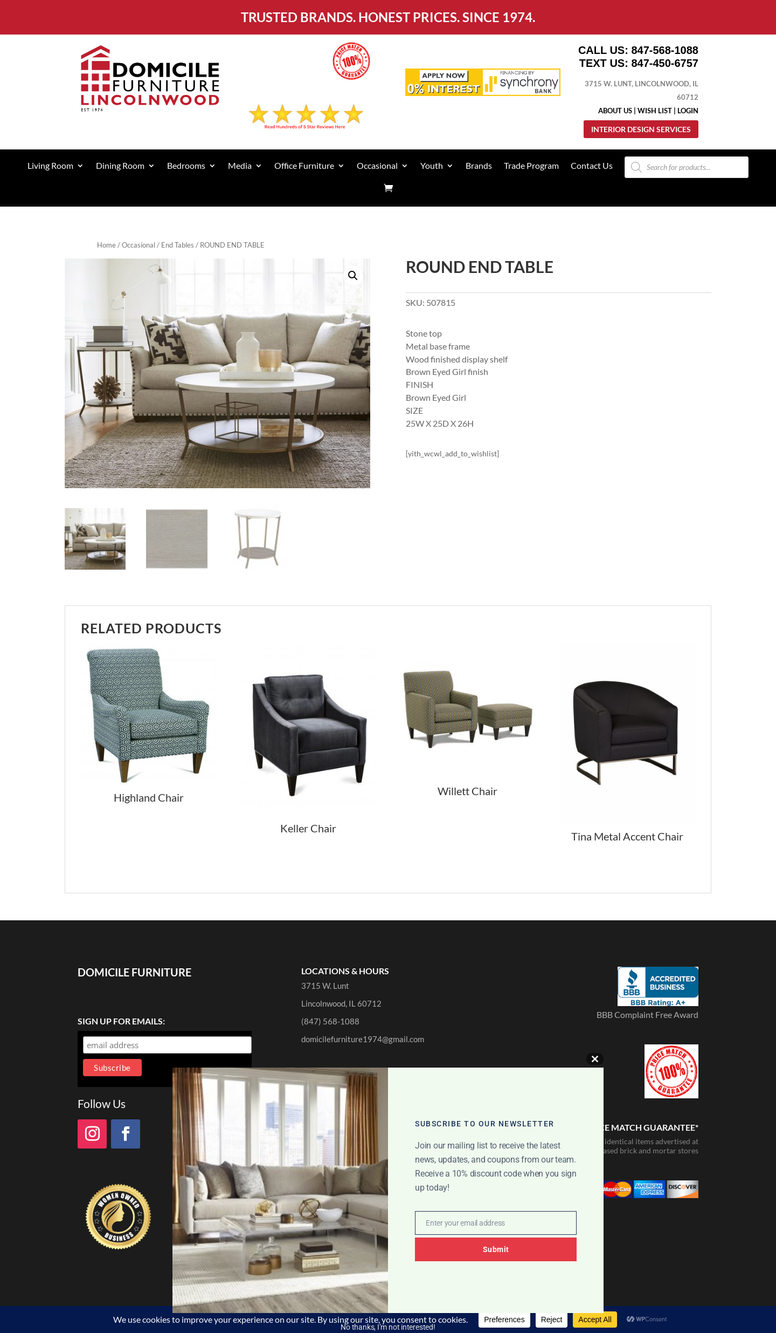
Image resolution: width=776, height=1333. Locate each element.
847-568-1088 (664, 50)
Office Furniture (304, 166)
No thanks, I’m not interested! (388, 1327)
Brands (479, 166)
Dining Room (120, 166)
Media (240, 166)
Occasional (377, 166)
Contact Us (592, 166)
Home (106, 245)
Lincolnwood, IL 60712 (341, 1003)
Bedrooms (186, 166)
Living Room (50, 166)
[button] (353, 275)
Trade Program (531, 166)
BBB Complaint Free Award (647, 1014)
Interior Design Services (641, 129)
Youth (431, 166)
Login (687, 110)
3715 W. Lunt (325, 985)
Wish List (655, 110)
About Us (615, 110)
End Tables (177, 245)
